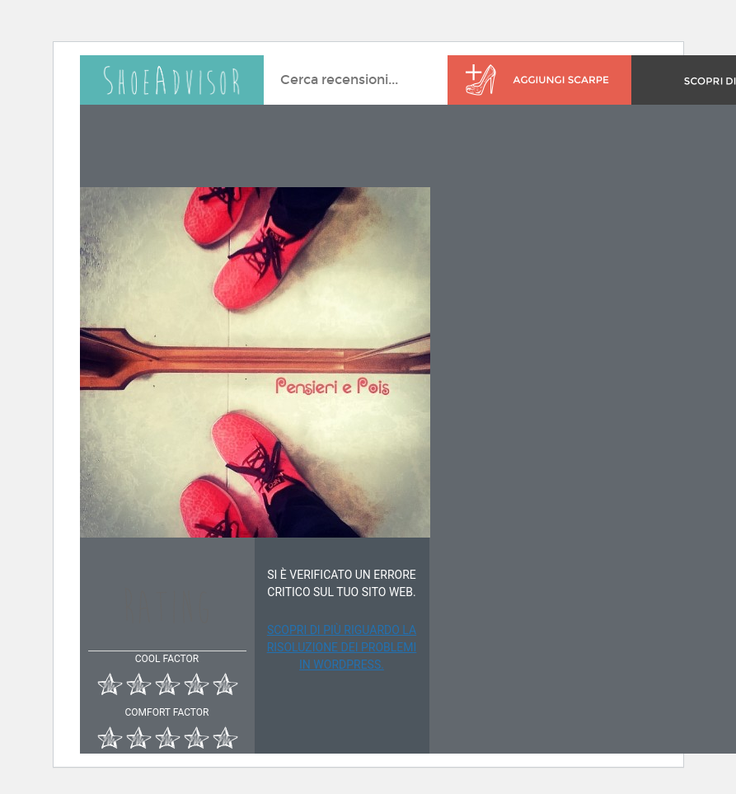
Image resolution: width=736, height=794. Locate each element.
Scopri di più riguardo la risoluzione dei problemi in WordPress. (342, 647)
